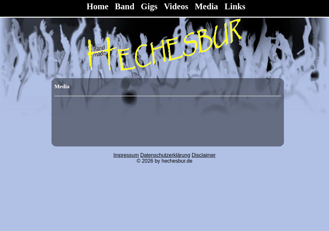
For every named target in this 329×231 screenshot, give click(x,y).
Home (98, 6)
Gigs (149, 6)
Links (235, 6)
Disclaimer (204, 155)
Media (206, 6)
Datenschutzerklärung (165, 155)
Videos (176, 6)
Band (125, 6)
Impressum (126, 155)
